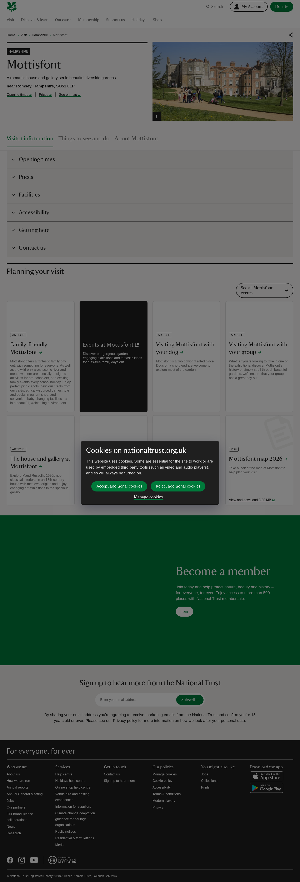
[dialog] (150, 441)
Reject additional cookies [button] (178, 454)
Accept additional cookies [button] (119, 454)
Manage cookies (148, 465)
